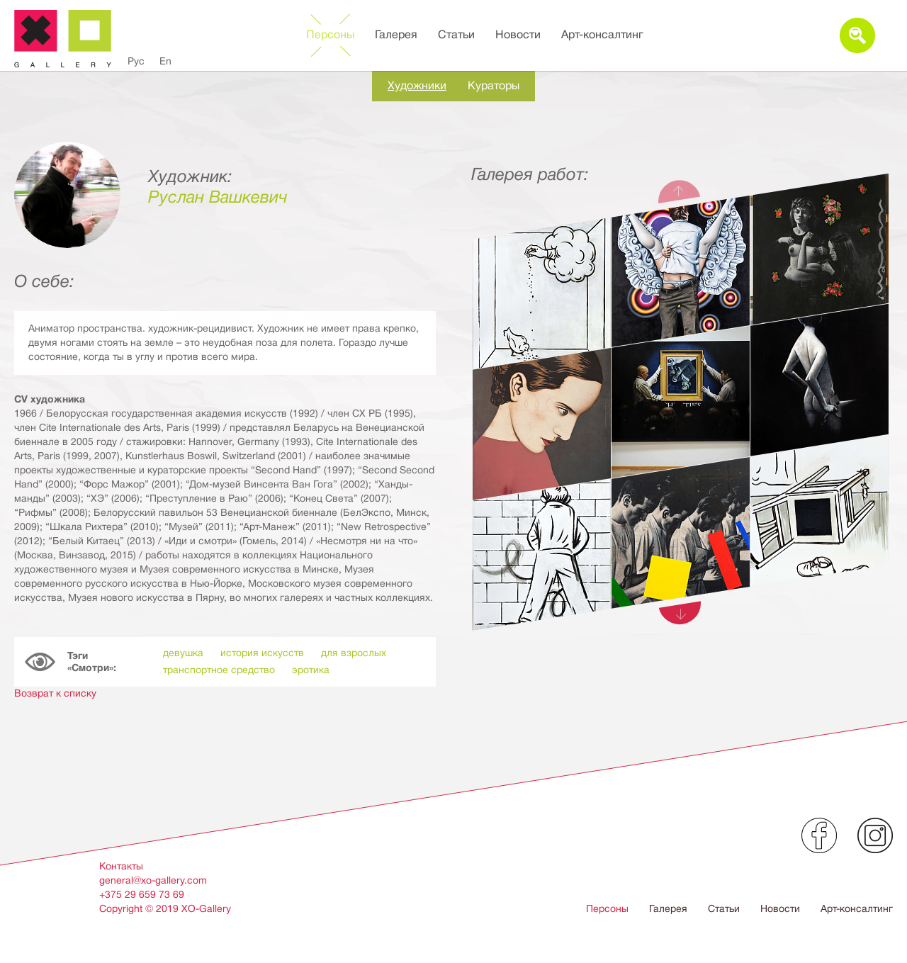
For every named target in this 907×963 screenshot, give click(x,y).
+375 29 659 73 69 (141, 894)
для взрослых (353, 652)
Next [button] (680, 615)
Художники (417, 85)
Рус (136, 61)
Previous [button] (680, 189)
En (165, 61)
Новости (518, 34)
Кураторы (493, 85)
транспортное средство (219, 669)
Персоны (330, 34)
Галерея (396, 34)
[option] (680, 435)
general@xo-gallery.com (153, 880)
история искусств (262, 652)
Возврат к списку (55, 693)
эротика (310, 669)
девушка (183, 652)
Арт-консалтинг (602, 34)
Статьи (456, 34)
